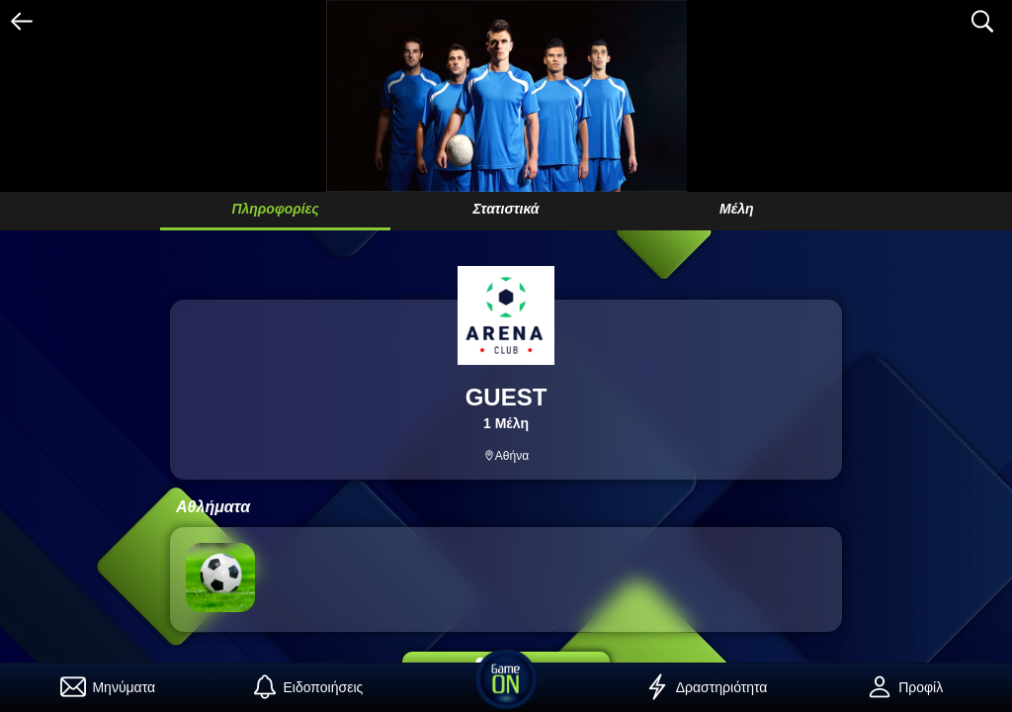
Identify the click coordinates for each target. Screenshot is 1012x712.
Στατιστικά (506, 209)
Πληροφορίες (274, 209)
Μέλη (736, 209)
